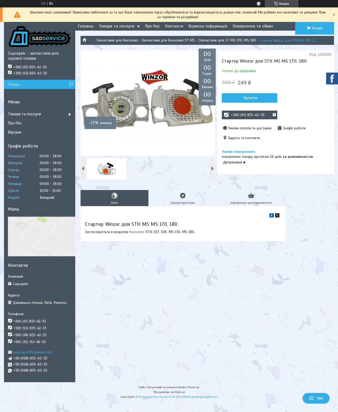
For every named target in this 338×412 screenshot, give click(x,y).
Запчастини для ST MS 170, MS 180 (227, 40)
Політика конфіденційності (198, 397)
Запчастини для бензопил (117, 40)
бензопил (136, 232)
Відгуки (14, 132)
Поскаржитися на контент (157, 397)
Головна (85, 26)
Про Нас (152, 26)
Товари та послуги (116, 26)
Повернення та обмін (253, 26)
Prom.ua (193, 387)
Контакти (174, 26)
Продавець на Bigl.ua (169, 392)
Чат (316, 398)
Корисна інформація (208, 26)
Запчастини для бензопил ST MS (168, 40)
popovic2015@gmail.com (32, 352)
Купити (250, 98)
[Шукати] (70, 84)
